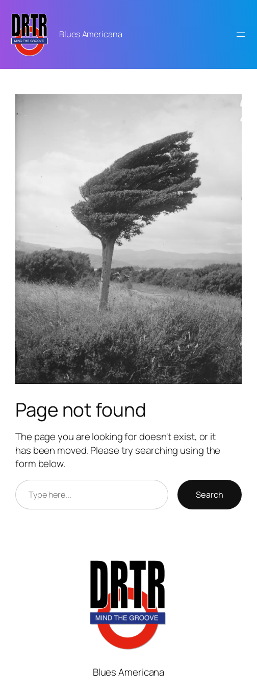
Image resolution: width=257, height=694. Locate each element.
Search (209, 494)
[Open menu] (241, 35)
